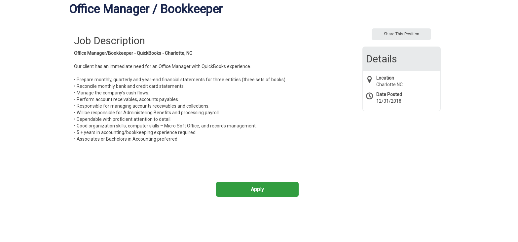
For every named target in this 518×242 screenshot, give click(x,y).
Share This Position (401, 34)
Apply (257, 189)
